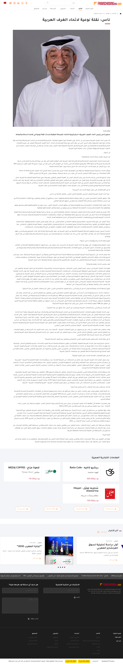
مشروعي (63, 8)
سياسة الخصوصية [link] (108, 661)
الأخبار (80, 8)
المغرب (98, 637)
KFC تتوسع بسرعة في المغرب (34, 576)
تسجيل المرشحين (32, 644)
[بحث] (62, 3)
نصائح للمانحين (74, 641)
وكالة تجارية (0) (52, 509)
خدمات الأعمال (98, 13)
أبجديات (72, 8)
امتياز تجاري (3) (81, 509)
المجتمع (36, 8)
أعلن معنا (53, 8)
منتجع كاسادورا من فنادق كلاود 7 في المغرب (63, 576)
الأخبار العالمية (96, 644)
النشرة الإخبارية (33, 637)
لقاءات (107, 13)
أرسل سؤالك (33, 619)
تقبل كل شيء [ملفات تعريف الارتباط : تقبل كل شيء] (71, 661)
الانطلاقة (55, 637)
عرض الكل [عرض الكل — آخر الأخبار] (102, 532)
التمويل (56, 644)
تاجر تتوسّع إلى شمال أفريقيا (11, 576)
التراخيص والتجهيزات (52, 647)
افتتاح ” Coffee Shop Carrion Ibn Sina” (95, 576)
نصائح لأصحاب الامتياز (73, 644)
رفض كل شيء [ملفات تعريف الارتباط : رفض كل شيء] (84, 661)
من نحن (44, 8)
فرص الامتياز (89, 8)
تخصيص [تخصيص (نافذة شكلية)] (95, 661)
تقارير (98, 650)
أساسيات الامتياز (74, 637)
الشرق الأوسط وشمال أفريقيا (91, 641)
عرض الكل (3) (110, 509)
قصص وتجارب (96, 653)
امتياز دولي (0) (22, 509)
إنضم (77, 597)
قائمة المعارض (33, 641)
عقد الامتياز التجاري (74, 647)
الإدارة (56, 641)
